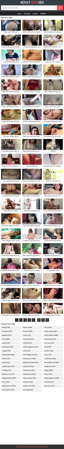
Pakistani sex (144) (29, 358)
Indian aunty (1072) (29, 374)
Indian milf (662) (28, 366)
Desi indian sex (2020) (51, 362)
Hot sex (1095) (49, 343)
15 (43, 320)
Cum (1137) (27, 335)
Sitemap (45, 446)
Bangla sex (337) (49, 366)
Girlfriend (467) (28, 339)
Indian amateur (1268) (51, 378)
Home (19, 13)
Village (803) (48, 370)
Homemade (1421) (8, 366)
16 (47, 320)
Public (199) (6, 358)
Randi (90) (47, 347)
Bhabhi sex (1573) (8, 374)
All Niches (43, 13)
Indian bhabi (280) (8, 354)
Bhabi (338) (6, 327)
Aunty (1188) (27, 327)
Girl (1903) (48, 327)
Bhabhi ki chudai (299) (30, 362)
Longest (35, 13)
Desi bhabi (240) (7, 347)
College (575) (6, 370)
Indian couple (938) (50, 331)
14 (39, 320)
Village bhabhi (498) (8, 378)
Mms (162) (5, 382)
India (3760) (6, 343)
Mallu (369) (6, 362)
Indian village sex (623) (30, 347)
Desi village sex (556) (30, 354)
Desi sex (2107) (49, 386)
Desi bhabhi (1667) (8, 390)
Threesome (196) (50, 358)
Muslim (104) (48, 351)
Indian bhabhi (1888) (51, 335)
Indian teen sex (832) (9, 386)
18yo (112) (48, 354)
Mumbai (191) (49, 382)
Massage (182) (28, 390)
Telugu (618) (6, 351)
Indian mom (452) (29, 386)
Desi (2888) (6, 339)
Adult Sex (32, 2)
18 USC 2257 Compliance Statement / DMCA (29, 446)
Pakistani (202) (7, 331)
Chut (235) (26, 351)
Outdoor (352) (28, 382)
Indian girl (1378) (28, 370)
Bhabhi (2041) (6, 335)
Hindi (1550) (27, 343)
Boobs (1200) (27, 331)
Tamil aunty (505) (50, 339)
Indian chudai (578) (29, 378)
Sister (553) (48, 374)
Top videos (27, 13)
